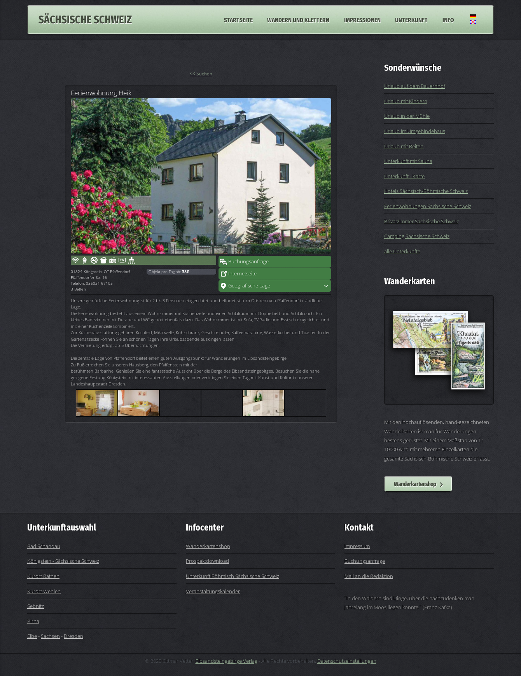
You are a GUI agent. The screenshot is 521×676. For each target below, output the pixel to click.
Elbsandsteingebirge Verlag (226, 660)
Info (448, 19)
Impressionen (362, 19)
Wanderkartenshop (415, 484)
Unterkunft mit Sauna (408, 161)
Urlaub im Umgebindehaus (414, 131)
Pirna (33, 621)
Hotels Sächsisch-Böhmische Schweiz (426, 190)
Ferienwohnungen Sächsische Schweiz (427, 206)
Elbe (32, 635)
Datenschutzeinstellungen (346, 660)
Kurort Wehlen (44, 591)
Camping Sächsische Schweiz (416, 236)
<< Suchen (201, 73)
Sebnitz (35, 605)
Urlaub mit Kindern (405, 101)
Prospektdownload (207, 560)
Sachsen (50, 635)
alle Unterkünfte (402, 251)
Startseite (238, 19)
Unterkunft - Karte (404, 176)
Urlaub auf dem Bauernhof (414, 85)
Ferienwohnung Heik (101, 92)
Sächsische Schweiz (85, 19)
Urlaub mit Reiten (403, 146)
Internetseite (242, 273)
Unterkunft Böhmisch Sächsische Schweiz (232, 576)
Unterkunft (411, 19)
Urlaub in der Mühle (407, 115)
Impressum (357, 546)
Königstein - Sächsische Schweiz (63, 560)
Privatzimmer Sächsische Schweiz (421, 221)
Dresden (73, 635)
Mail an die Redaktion (368, 576)
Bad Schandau (43, 546)
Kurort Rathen (43, 576)
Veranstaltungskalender (213, 591)
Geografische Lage (249, 285)
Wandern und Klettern (298, 19)
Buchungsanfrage (248, 261)
